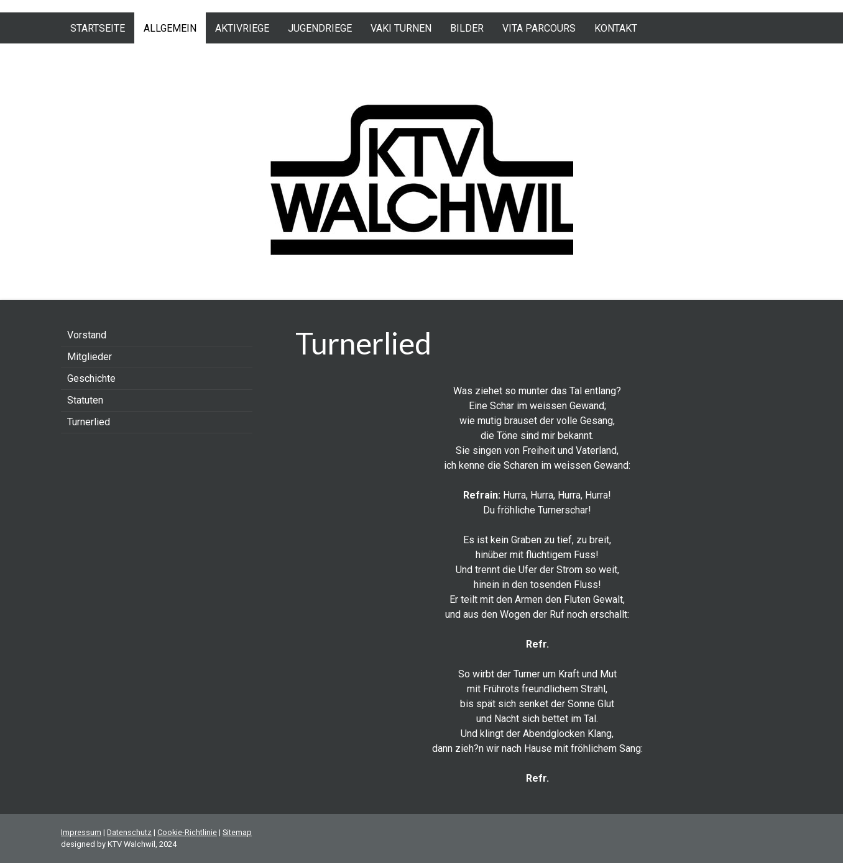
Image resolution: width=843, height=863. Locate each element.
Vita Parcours (539, 28)
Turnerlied (88, 422)
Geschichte (91, 378)
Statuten (85, 400)
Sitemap (237, 832)
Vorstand (86, 335)
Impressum (81, 832)
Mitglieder (89, 357)
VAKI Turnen (401, 28)
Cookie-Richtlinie (187, 832)
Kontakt (615, 28)
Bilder (467, 28)
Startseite (97, 28)
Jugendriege (320, 28)
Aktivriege (242, 28)
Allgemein (170, 28)
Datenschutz (129, 832)
